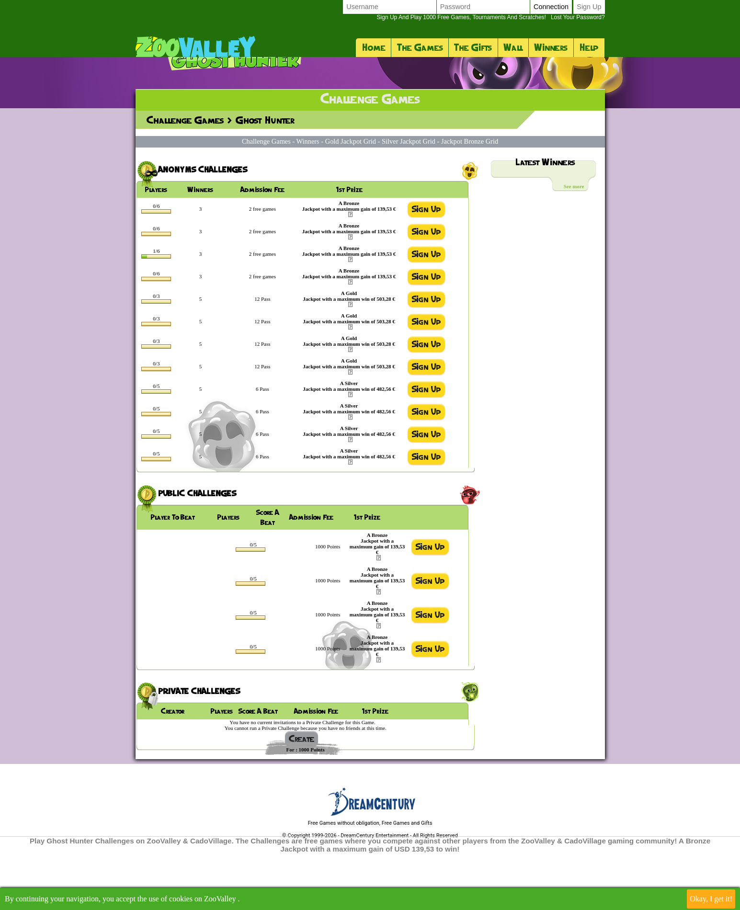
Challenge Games (185, 177)
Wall (513, 47)
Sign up (589, 7)
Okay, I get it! (711, 899)
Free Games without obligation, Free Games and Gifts (370, 880)
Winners (551, 47)
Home (374, 47)
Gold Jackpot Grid (350, 198)
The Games (420, 47)
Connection (551, 7)
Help (589, 47)
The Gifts (473, 47)
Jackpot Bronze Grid (469, 198)
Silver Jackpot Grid (408, 198)
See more (574, 243)
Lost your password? (490, 17)
